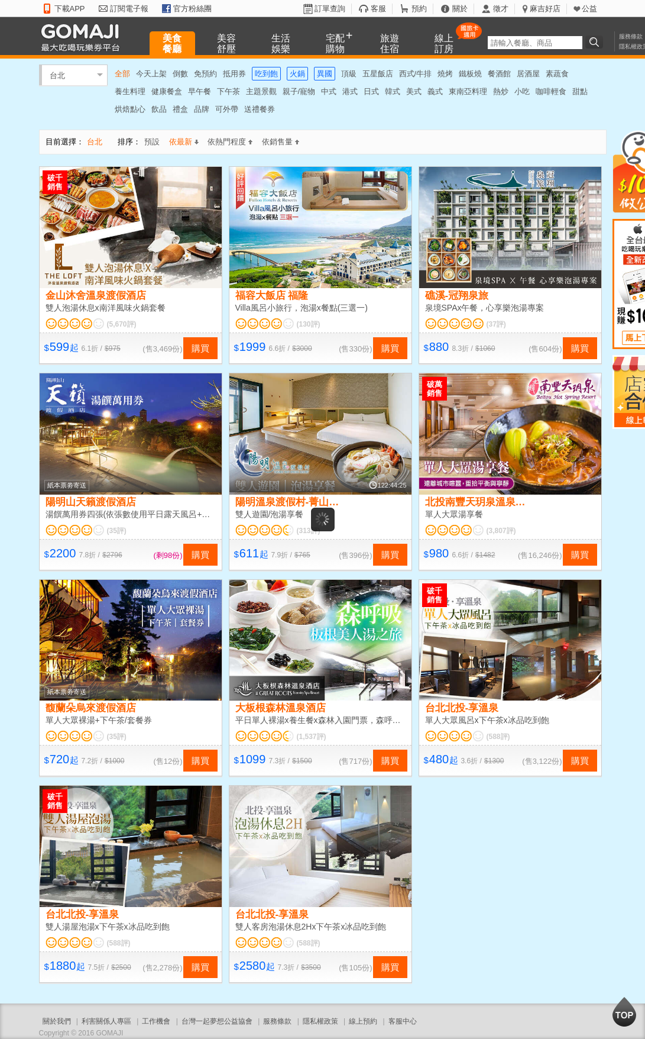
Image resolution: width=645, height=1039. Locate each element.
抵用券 (234, 73)
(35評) (117, 531)
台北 (57, 74)
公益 (589, 8)
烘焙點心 (130, 109)
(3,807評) (501, 531)
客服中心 (402, 1021)
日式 (371, 91)
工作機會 (156, 1021)
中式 (328, 91)
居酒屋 (528, 73)
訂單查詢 (330, 8)
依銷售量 (280, 141)
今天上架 (151, 73)
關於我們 (57, 1021)
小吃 (522, 91)
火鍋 (297, 73)
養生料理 (130, 91)
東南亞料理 (468, 91)
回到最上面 (624, 1011)
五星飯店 (377, 73)
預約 (419, 8)
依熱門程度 (230, 141)
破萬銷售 (434, 389)
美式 (414, 91)
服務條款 (631, 36)
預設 (152, 141)
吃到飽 (266, 73)
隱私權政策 (320, 1021)
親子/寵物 (299, 91)
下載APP (69, 8)
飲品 (159, 109)
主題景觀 (261, 91)
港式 (350, 91)
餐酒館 (499, 73)
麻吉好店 (545, 8)
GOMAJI (83, 37)
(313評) (308, 531)
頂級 (348, 73)
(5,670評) (122, 324)
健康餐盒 (166, 91)
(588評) (498, 737)
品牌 (201, 109)
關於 (460, 8)
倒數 (180, 73)
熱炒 (500, 91)
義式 (435, 91)
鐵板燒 (470, 73)
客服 (378, 8)
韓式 (392, 91)
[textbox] (535, 42)
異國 (324, 73)
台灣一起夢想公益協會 (216, 1021)
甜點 (580, 91)
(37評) (496, 324)
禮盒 (180, 109)
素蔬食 (557, 73)
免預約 (205, 73)
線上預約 (363, 1021)
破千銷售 (55, 182)
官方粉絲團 (192, 8)
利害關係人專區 (106, 1021)
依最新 (184, 141)
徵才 (500, 8)
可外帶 (226, 109)
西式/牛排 (415, 73)
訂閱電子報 (129, 8)
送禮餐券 (259, 109)
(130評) (308, 324)
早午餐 (199, 91)
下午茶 (228, 91)
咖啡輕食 (551, 91)
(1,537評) (311, 737)
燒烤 (445, 73)
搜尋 (596, 42)
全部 (122, 73)
